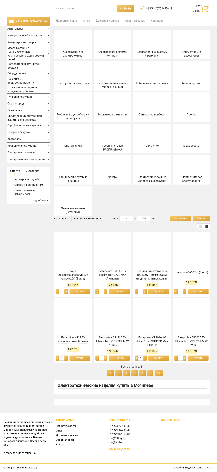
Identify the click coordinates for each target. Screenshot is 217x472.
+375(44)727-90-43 (159, 8)
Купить (79, 291)
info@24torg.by (117, 438)
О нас (83, 21)
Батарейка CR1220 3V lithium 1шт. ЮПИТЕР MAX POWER (112, 341)
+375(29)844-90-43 (119, 430)
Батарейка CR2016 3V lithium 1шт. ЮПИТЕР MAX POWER (152, 341)
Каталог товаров (28, 21)
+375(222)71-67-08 (119, 434)
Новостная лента (64, 21)
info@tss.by (115, 442)
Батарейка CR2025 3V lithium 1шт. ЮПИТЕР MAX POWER (191, 341)
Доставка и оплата (102, 21)
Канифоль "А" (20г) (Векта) (191, 272)
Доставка (32, 176)
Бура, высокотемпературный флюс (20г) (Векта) (73, 275)
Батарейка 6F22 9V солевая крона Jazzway (73, 339)
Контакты (148, 21)
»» (158, 372)
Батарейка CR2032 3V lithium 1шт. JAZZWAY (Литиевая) (112, 275)
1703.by (209, 467)
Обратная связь (128, 21)
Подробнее (40, 205)
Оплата (15, 176)
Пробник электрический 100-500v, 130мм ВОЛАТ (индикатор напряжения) (151, 275)
